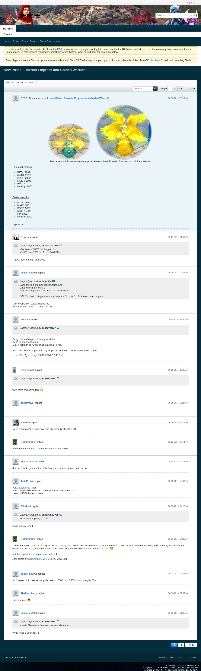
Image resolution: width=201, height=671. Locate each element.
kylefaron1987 (29, 461)
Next (191, 645)
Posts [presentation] (9, 82)
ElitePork (26, 506)
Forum (15, 41)
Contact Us (175, 658)
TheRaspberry (29, 593)
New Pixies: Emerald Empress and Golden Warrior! (79, 98)
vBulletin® (182, 665)
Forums (8, 28)
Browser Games (29, 41)
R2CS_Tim (27, 98)
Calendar (8, 34)
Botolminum (28, 442)
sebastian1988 (29, 272)
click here (155, 60)
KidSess (25, 422)
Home (6, 41)
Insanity (25, 319)
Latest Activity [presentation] (26, 82)
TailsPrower (27, 402)
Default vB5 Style (16, 657)
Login (190, 2)
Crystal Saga (46, 41)
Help (162, 658)
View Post (60, 245)
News (57, 41)
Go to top (191, 658)
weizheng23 (27, 370)
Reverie (25, 237)
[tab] (9, 82)
